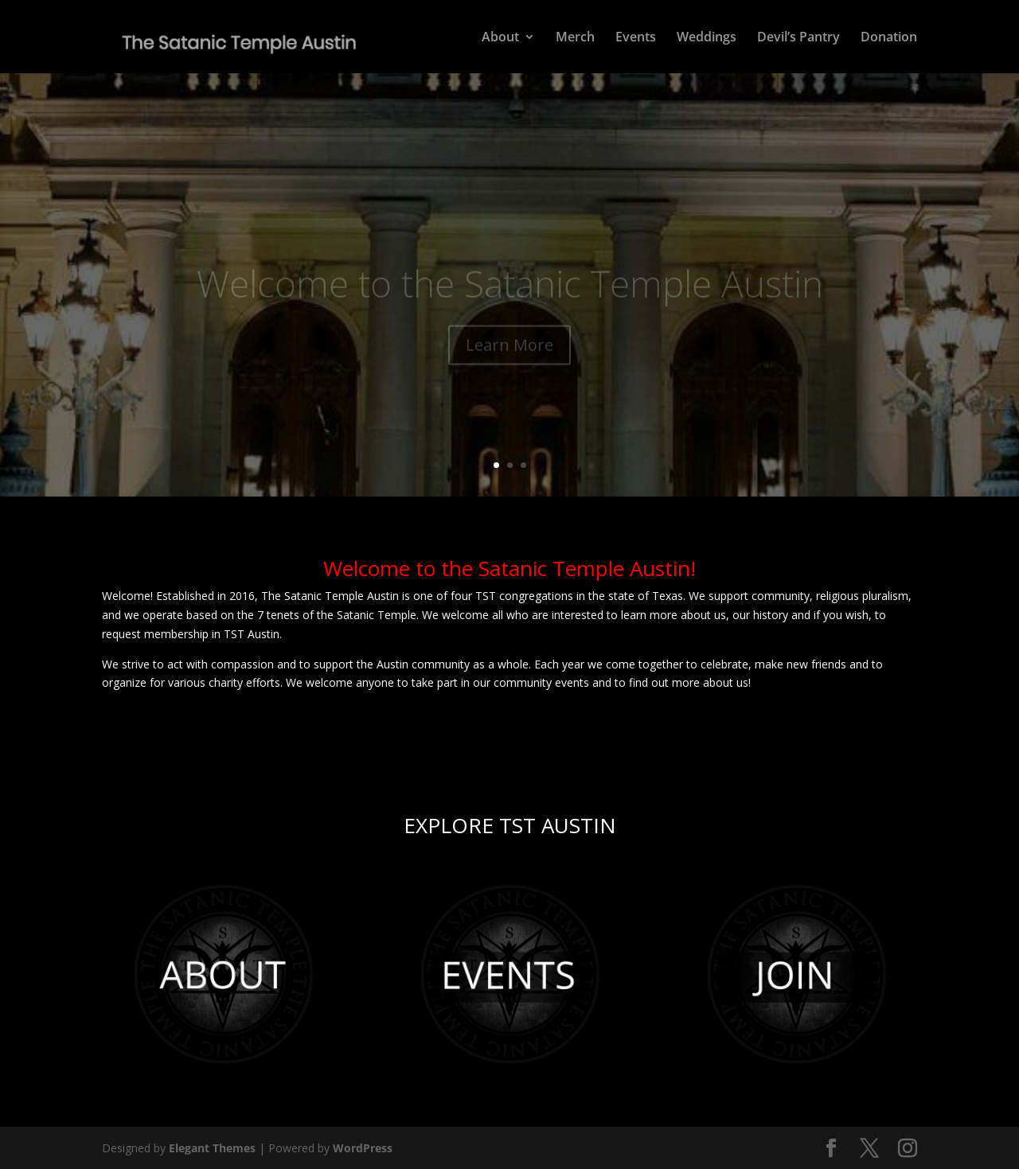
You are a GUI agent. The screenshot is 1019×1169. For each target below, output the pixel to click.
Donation (889, 38)
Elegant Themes (212, 1147)
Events (635, 38)
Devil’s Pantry (798, 38)
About (500, 38)
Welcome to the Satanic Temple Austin (510, 290)
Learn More (509, 352)
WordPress (362, 1147)
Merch (575, 38)
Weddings (706, 38)
